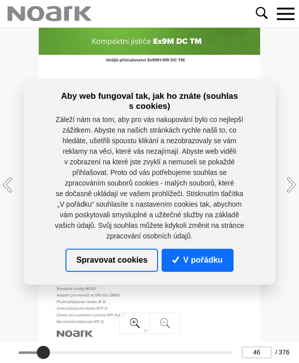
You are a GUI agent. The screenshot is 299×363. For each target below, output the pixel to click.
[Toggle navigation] (285, 13)
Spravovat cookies (112, 260)
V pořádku (197, 260)
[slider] (43, 352)
